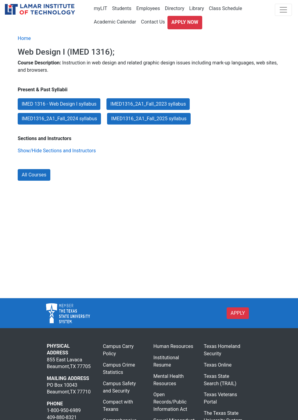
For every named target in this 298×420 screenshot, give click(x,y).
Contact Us (153, 22)
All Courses (34, 175)
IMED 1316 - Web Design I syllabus (59, 104)
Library (196, 8)
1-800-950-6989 (64, 410)
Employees (148, 8)
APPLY (238, 313)
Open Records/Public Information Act (170, 402)
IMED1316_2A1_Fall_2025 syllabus (148, 118)
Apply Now (184, 22)
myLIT (100, 8)
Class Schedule (225, 8)
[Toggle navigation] (283, 10)
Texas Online (218, 365)
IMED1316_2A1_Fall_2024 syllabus (59, 118)
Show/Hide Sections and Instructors (57, 151)
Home (24, 38)
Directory (174, 8)
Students (121, 8)
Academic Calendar (115, 22)
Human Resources (173, 346)
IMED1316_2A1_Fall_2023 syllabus (148, 104)
